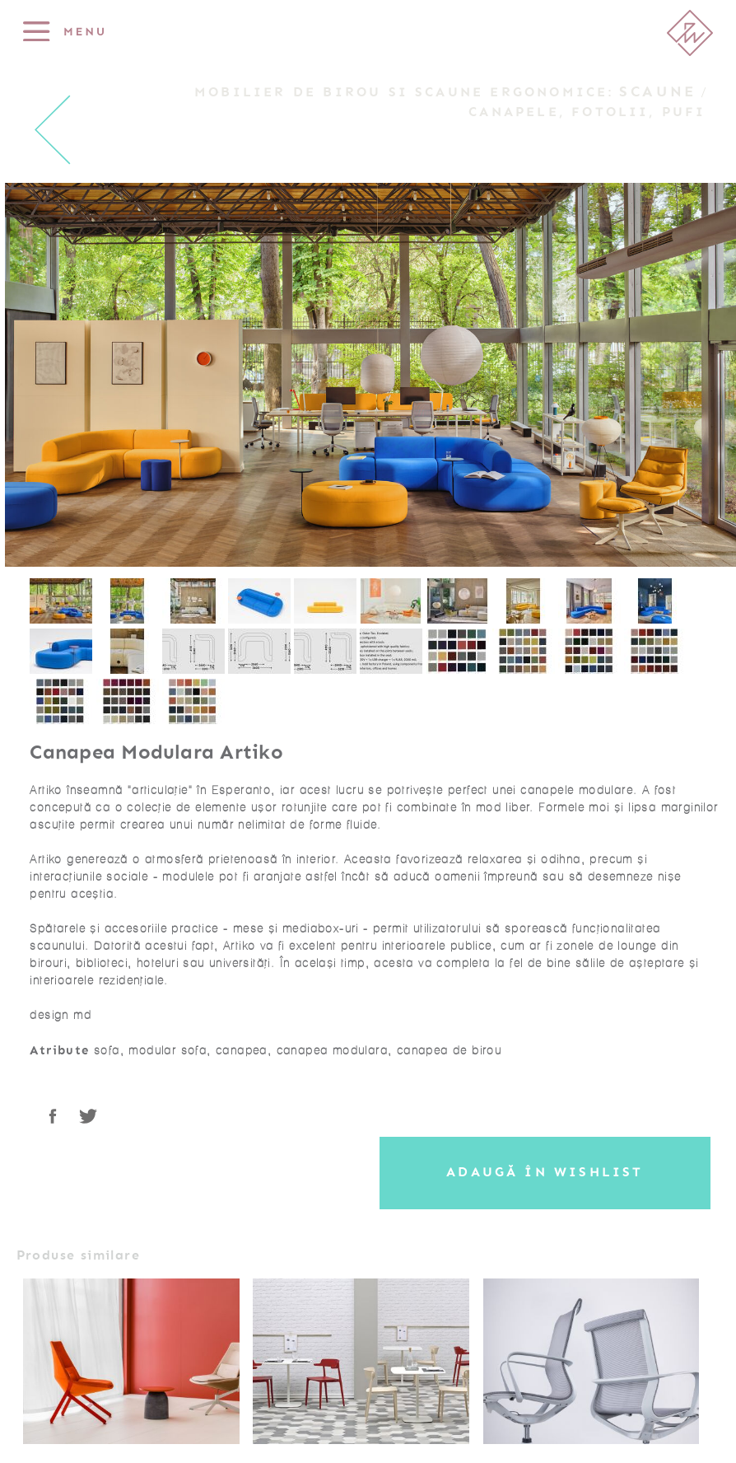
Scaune (658, 91)
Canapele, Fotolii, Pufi (587, 112)
